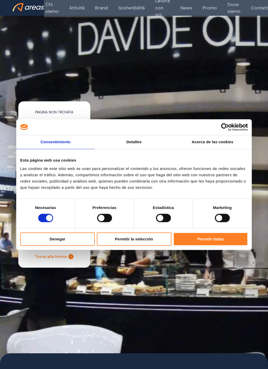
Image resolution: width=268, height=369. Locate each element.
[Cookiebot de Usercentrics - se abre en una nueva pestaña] (225, 127)
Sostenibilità (124, 7)
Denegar (57, 239)
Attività (73, 7)
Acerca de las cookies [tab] (212, 142)
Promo (197, 7)
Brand (96, 7)
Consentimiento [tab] (56, 142)
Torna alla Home (56, 256)
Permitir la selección (134, 239)
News (175, 7)
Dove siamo (219, 8)
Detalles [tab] (134, 142)
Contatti (244, 7)
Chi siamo (49, 8)
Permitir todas (210, 239)
